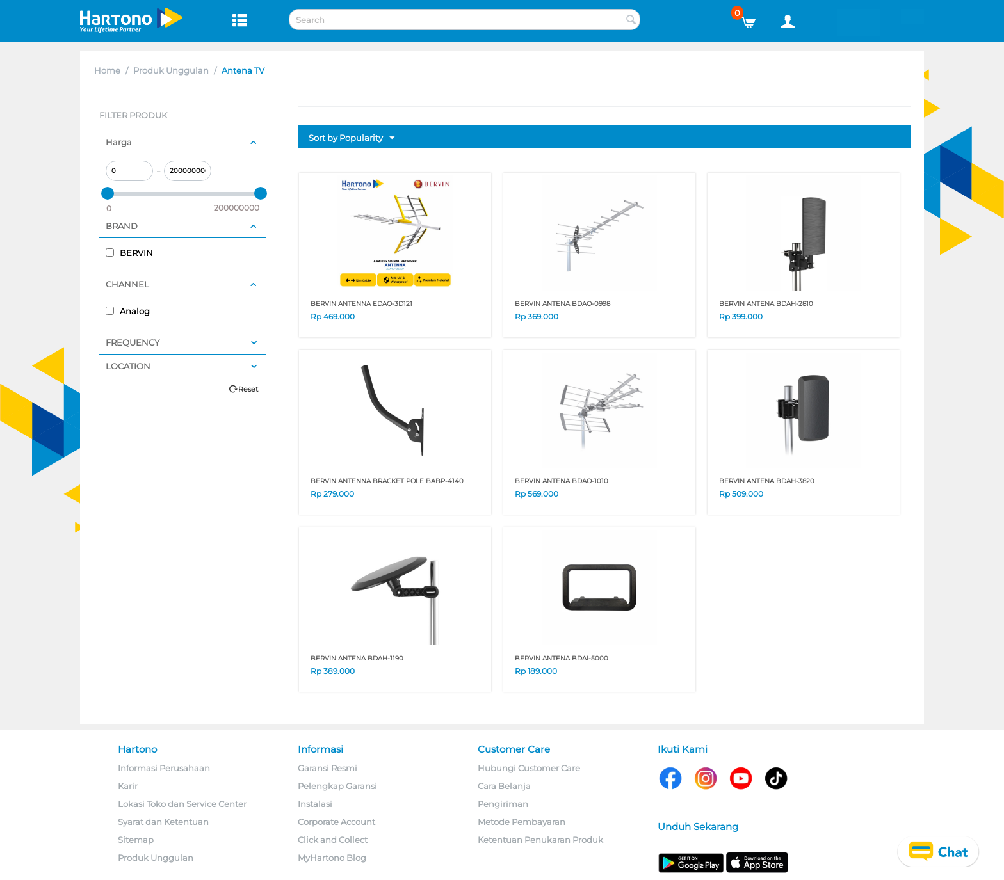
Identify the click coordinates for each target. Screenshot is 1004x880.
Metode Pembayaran (521, 822)
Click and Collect (333, 840)
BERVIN (129, 253)
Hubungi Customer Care (529, 768)
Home (107, 70)
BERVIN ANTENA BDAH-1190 (357, 658)
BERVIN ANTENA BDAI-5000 (561, 658)
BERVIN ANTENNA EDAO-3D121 (361, 304)
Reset (248, 389)
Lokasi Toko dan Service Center (182, 804)
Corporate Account (336, 822)
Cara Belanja (504, 786)
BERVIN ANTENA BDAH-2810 (766, 304)
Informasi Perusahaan (164, 768)
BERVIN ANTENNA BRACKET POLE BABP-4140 (387, 481)
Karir (128, 786)
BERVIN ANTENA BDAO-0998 (562, 304)
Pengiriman (503, 804)
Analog (128, 311)
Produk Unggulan (171, 70)
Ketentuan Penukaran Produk (540, 840)
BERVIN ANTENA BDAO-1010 (561, 481)
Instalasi (315, 804)
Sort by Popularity (351, 138)
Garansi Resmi (327, 768)
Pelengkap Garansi (337, 786)
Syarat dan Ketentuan (163, 822)
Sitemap (136, 840)
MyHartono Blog (332, 857)
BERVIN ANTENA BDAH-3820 (766, 481)
